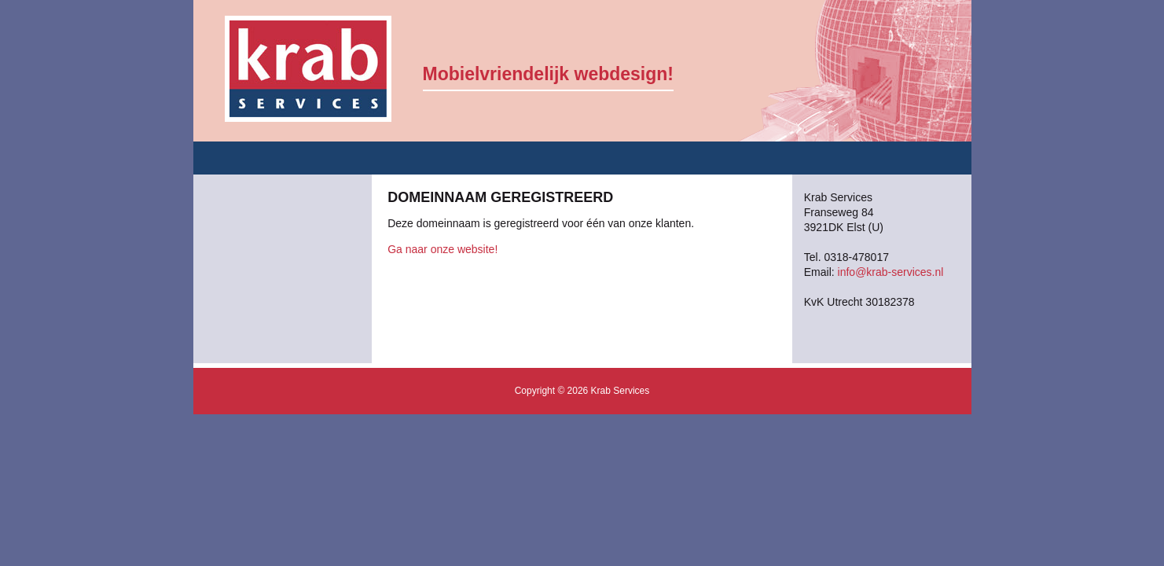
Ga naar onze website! (442, 249)
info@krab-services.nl (891, 272)
